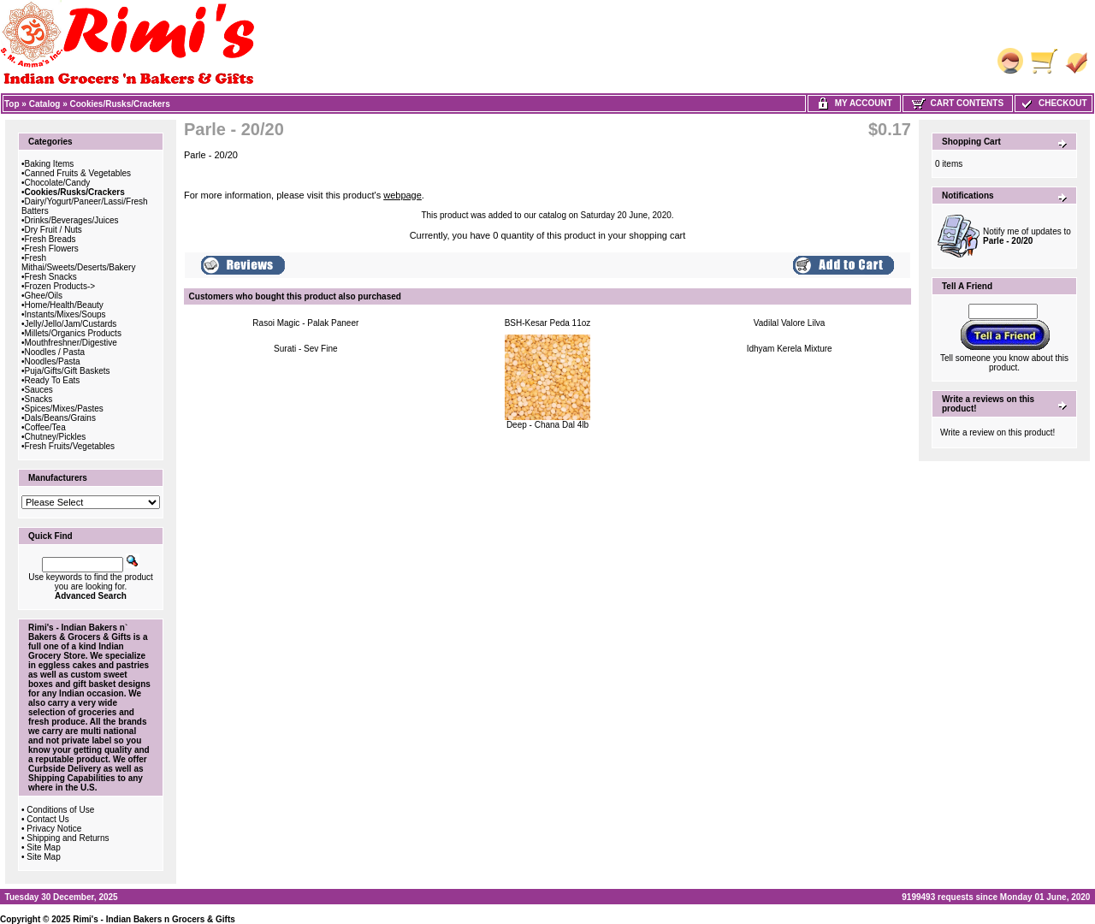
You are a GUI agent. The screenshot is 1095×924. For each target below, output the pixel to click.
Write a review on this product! (997, 432)
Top (12, 104)
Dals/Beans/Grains (60, 418)
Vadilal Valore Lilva (790, 323)
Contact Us (47, 819)
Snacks (39, 399)
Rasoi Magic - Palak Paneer (305, 323)
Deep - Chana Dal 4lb (547, 424)
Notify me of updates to (1027, 236)
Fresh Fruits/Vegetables (70, 446)
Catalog (45, 104)
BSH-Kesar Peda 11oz (548, 323)
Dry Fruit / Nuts (53, 229)
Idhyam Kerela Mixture (789, 348)
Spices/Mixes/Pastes (64, 408)
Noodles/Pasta (52, 361)
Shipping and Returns (68, 838)
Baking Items (49, 164)
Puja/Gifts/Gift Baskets (67, 371)
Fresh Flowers (52, 248)
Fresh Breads (50, 239)
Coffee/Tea (45, 427)
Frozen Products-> (60, 286)
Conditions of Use (60, 809)
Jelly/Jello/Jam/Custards (71, 324)
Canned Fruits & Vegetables (78, 173)
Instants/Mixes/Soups (65, 314)
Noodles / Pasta (55, 352)
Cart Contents (957, 103)
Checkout (1053, 103)
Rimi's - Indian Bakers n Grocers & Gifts (154, 919)
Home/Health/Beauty (64, 305)
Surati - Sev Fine (305, 348)
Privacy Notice (54, 828)
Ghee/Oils (43, 295)
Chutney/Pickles (55, 436)
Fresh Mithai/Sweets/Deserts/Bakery (78, 262)
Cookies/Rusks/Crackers (120, 104)
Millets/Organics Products (73, 333)
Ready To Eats (52, 380)
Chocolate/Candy (58, 182)
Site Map (43, 847)
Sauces (39, 389)
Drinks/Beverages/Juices (72, 220)
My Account (854, 103)
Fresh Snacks (51, 276)
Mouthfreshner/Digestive (71, 342)
